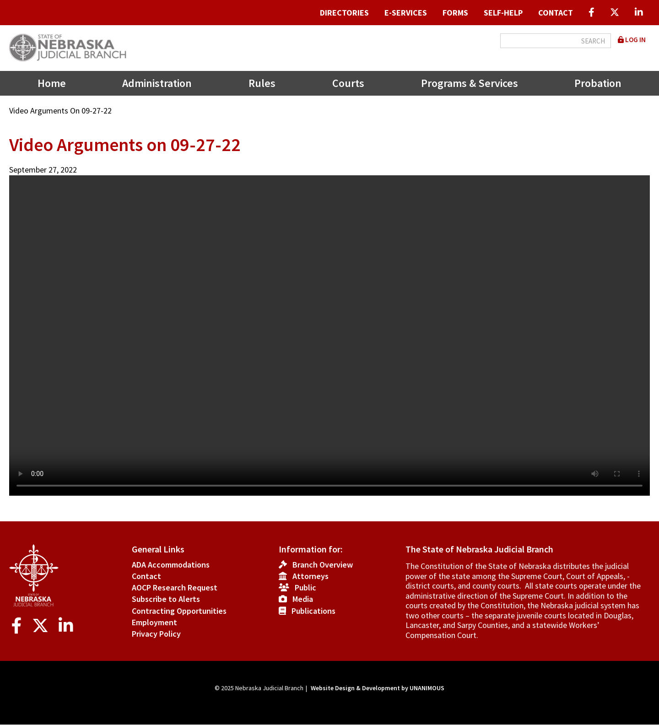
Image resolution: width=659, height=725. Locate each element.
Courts (348, 83)
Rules (261, 83)
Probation (597, 83)
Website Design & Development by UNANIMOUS (377, 688)
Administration (157, 83)
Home (52, 83)
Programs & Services (469, 83)
